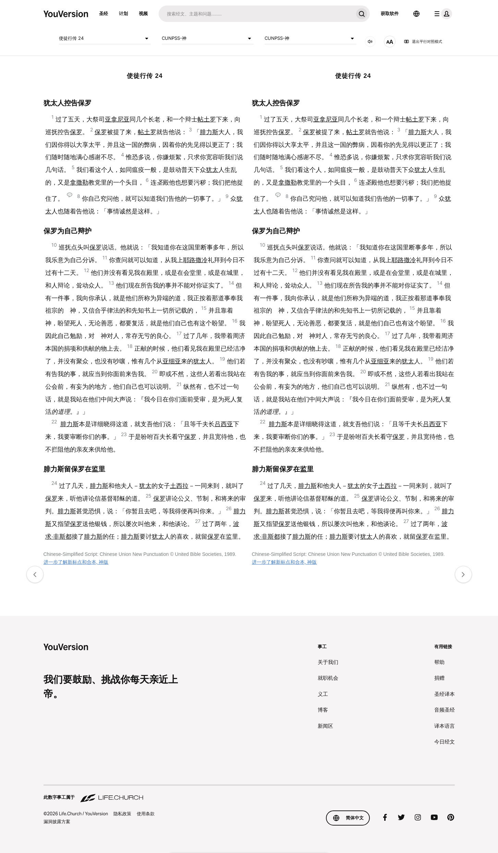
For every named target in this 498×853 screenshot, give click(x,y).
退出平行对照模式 (423, 41)
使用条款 (146, 813)
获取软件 (390, 13)
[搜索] (256, 13)
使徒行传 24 (105, 38)
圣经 (103, 13)
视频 (143, 13)
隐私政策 (122, 813)
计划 (123, 13)
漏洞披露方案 (57, 821)
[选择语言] (416, 14)
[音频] (370, 41)
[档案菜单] (442, 14)
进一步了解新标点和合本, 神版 (76, 562)
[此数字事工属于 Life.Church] (249, 794)
